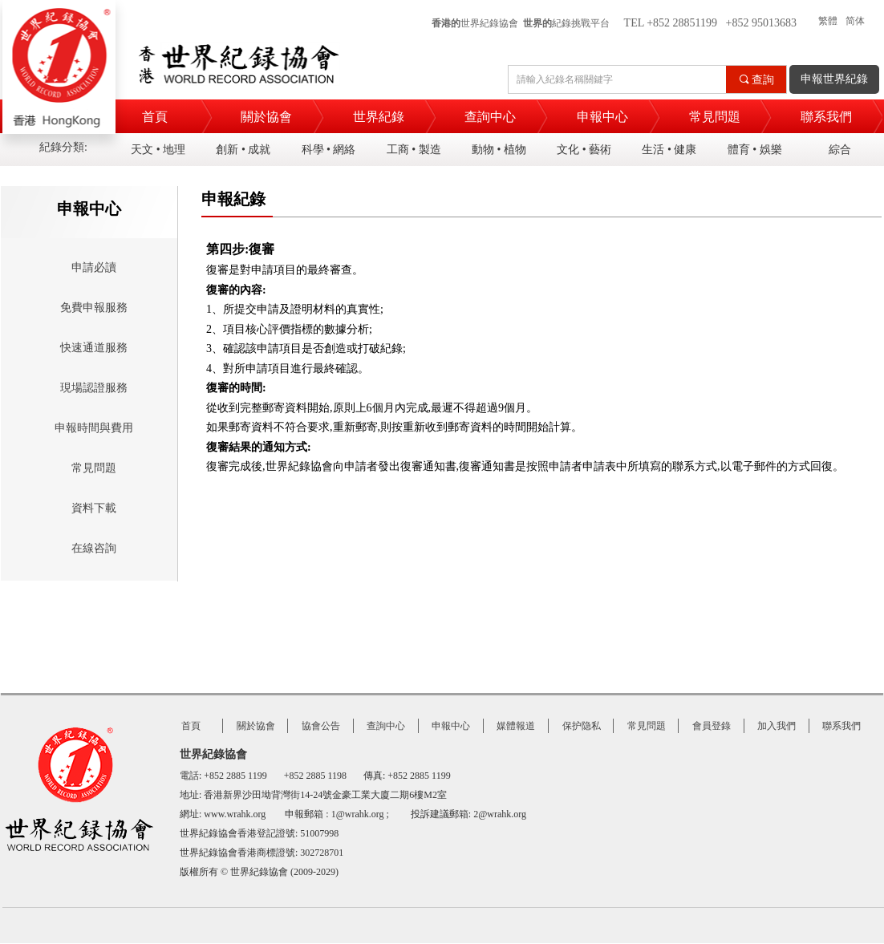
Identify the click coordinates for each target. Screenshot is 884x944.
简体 (855, 20)
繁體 (827, 20)
